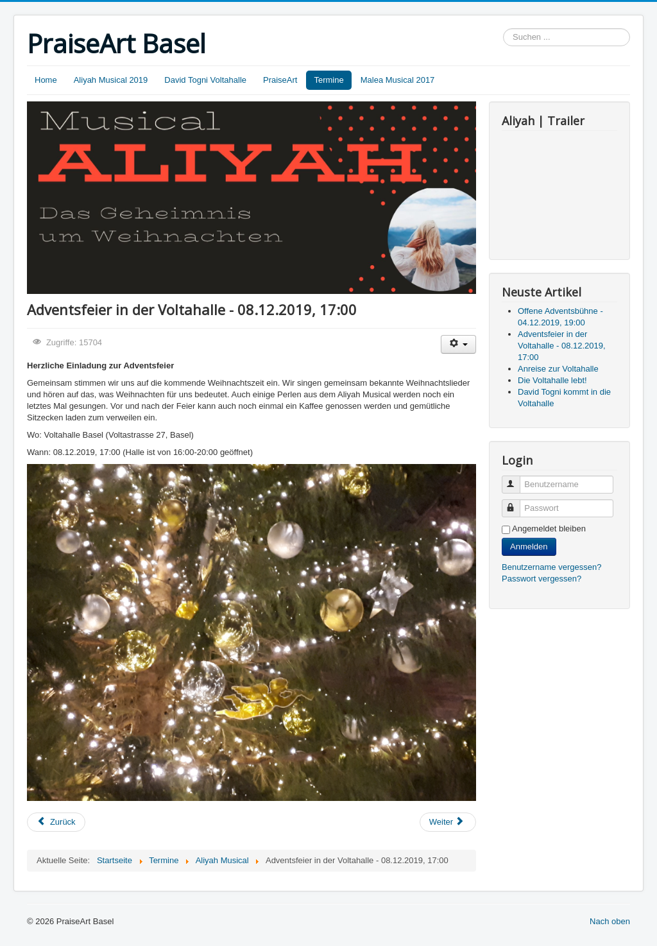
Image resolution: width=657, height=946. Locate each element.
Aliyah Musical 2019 (111, 80)
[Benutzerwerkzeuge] (458, 344)
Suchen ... (503, 28)
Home (46, 80)
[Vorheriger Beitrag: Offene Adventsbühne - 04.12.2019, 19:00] (56, 822)
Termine (328, 80)
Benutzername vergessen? (551, 567)
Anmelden (529, 546)
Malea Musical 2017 (398, 80)
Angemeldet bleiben (549, 528)
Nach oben (610, 921)
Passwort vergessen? (541, 578)
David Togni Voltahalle (205, 80)
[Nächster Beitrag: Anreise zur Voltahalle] (448, 822)
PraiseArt (280, 80)
